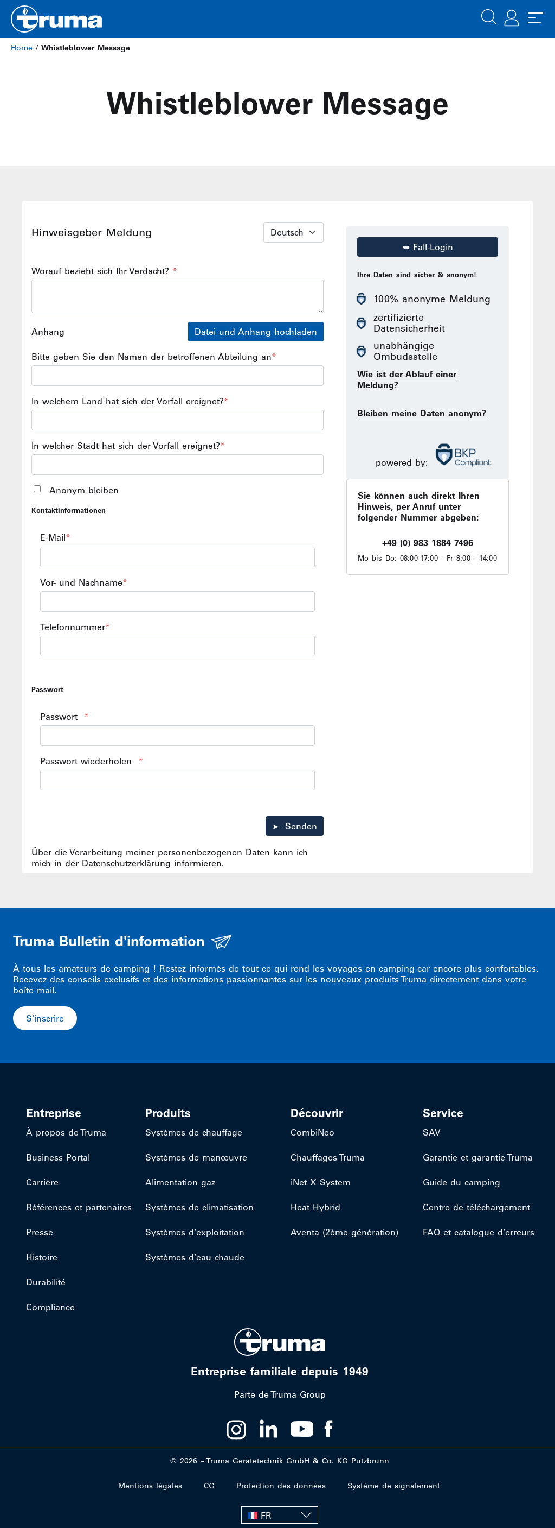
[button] (488, 15)
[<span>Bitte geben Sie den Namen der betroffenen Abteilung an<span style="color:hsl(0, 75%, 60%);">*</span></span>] (177, 375)
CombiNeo (312, 1132)
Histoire (41, 1257)
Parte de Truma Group (280, 1394)
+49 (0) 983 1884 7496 (427, 542)
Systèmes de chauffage (193, 1132)
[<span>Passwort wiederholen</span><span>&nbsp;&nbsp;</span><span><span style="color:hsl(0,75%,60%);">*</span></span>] (177, 780)
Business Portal (58, 1157)
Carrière (42, 1182)
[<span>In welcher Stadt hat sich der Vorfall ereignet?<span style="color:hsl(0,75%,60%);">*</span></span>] (177, 464)
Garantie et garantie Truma (478, 1157)
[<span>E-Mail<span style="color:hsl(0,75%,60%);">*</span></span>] (177, 557)
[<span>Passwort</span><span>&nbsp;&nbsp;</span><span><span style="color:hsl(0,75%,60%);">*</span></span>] (177, 735)
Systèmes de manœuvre (196, 1157)
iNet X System (321, 1182)
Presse (39, 1232)
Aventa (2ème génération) (344, 1232)
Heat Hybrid (315, 1207)
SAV (432, 1132)
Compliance (50, 1307)
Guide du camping (461, 1182)
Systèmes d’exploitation (194, 1232)
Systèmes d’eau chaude (194, 1257)
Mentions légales (150, 1486)
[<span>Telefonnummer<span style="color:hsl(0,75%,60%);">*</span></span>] (177, 646)
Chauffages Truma (328, 1157)
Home (22, 48)
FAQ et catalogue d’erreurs (478, 1232)
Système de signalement (393, 1486)
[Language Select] (293, 232)
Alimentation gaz (180, 1182)
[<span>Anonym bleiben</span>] (37, 488)
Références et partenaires (79, 1207)
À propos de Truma (66, 1132)
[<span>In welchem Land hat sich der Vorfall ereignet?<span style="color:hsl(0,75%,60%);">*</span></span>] (177, 420)
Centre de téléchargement (476, 1207)
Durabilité (46, 1282)
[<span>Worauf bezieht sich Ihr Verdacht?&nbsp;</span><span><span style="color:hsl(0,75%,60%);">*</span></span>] (177, 296)
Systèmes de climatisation (199, 1207)
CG (209, 1486)
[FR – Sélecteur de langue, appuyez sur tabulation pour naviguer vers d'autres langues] (280, 1515)
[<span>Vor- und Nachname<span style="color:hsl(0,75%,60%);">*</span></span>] (177, 601)
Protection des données (281, 1486)
